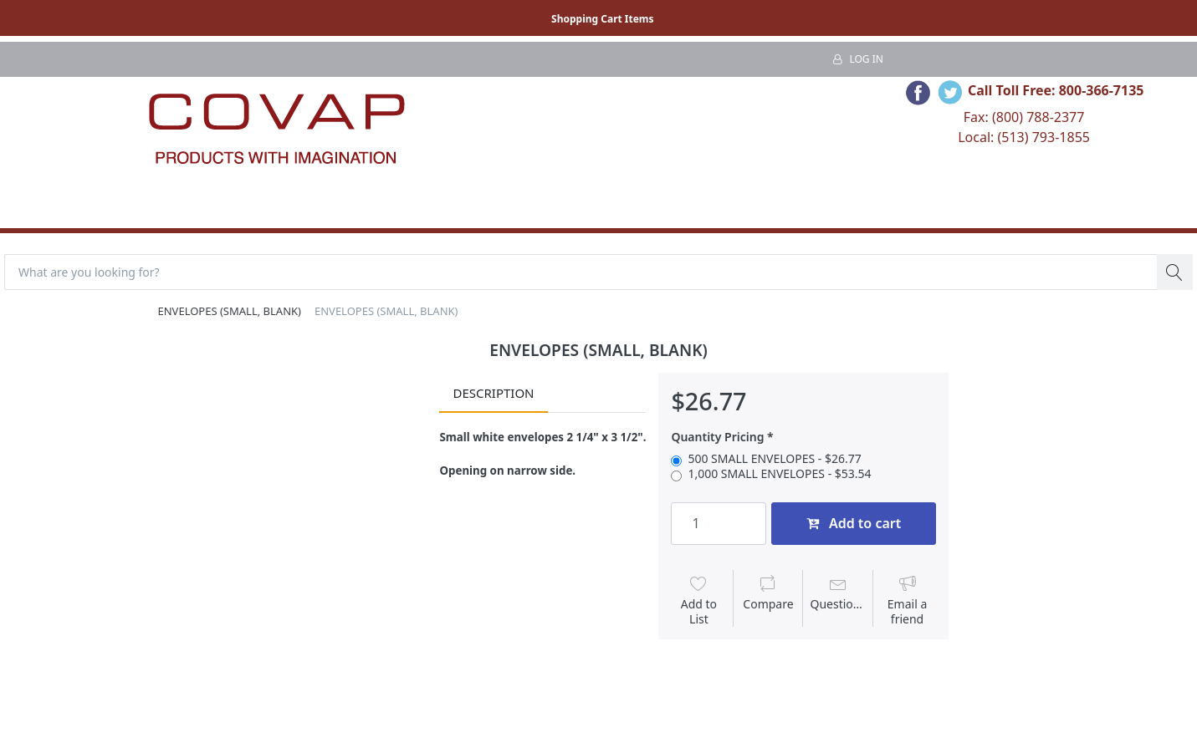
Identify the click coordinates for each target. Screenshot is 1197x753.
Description (493, 392)
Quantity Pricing (717, 437)
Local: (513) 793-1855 (1024, 137)
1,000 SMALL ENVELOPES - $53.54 (779, 473)
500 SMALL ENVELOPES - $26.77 (774, 458)
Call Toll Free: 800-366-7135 (1056, 90)
